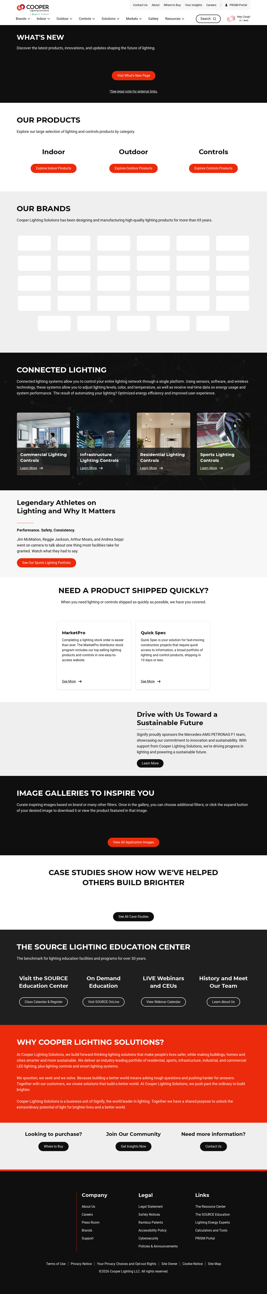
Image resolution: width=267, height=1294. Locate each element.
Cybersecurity (148, 1238)
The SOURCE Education (212, 1214)
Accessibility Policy (153, 1230)
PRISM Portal (205, 1238)
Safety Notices (149, 1214)
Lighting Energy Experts (212, 1222)
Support (87, 1238)
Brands (87, 1230)
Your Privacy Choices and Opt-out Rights (126, 1264)
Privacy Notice (81, 1264)
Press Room (90, 1222)
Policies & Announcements (158, 1246)
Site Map (214, 1264)
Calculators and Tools (211, 1230)
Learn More (150, 763)
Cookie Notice (193, 1264)
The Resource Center (210, 1207)
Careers (87, 1214)
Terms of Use (55, 1264)
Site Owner (169, 1264)
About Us (88, 1207)
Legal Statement (151, 1207)
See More (72, 681)
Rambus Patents (151, 1222)
